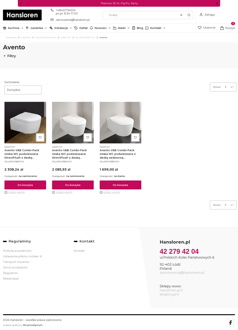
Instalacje (61, 28)
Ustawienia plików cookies (21, 256)
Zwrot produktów (15, 267)
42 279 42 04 (179, 251)
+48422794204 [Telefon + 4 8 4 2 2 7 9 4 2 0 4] (66, 10)
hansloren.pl (170, 290)
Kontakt (155, 28)
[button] (217, 3)
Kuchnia (13, 28)
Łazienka (37, 28)
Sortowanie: (12, 82)
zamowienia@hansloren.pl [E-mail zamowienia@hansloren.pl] (73, 20)
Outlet (83, 28)
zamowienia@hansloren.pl (182, 273)
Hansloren (11, 37)
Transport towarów (16, 262)
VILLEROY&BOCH (85, 37)
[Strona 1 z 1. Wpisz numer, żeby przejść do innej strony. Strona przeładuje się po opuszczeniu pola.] (226, 87)
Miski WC (66, 37)
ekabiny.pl (168, 294)
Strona (216, 87)
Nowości (101, 28)
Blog (140, 28)
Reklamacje (11, 278)
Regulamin (10, 273)
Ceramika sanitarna (46, 37)
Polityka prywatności (17, 250)
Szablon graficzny (22, 325)
